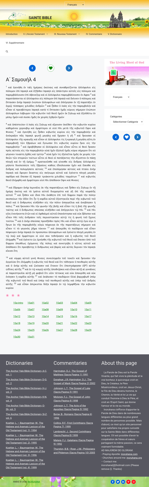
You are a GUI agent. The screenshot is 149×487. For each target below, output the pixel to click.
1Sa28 (73, 330)
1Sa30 (16, 336)
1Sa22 (73, 323)
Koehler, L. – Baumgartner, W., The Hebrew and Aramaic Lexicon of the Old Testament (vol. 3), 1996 (25, 451)
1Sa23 (87, 323)
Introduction (12, 34)
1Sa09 (59, 309)
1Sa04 (73, 302)
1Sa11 (87, 309)
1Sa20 (45, 323)
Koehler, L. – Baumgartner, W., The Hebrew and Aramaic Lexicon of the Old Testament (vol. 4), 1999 (25, 464)
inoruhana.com (129, 454)
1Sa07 (31, 309)
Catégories (116, 116)
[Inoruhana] (32, 68)
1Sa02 (45, 302)
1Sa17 (87, 316)
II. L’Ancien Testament (37, 34)
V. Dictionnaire (115, 34)
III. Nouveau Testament (68, 34)
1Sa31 (31, 336)
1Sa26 (45, 330)
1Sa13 (31, 316)
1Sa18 (16, 323)
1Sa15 (59, 316)
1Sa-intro (18, 302)
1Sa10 (73, 309)
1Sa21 (59, 323)
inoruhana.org (134, 457)
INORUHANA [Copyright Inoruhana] (34, 481)
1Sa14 (45, 316)
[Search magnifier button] (113, 72)
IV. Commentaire (94, 34)
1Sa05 (87, 302)
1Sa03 (59, 302)
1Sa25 (31, 330)
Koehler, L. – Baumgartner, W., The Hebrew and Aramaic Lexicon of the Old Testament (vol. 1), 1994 (25, 426)
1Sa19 (31, 323)
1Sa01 (31, 302)
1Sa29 (87, 330)
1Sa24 (16, 330)
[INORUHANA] (112, 482)
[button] (7, 51)
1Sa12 (16, 316)
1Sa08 (45, 309)
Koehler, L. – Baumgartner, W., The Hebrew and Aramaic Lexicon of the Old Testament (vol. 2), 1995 (25, 439)
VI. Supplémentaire (15, 43)
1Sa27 (59, 330)
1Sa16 (73, 316)
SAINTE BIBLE (40, 18)
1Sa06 (16, 309)
